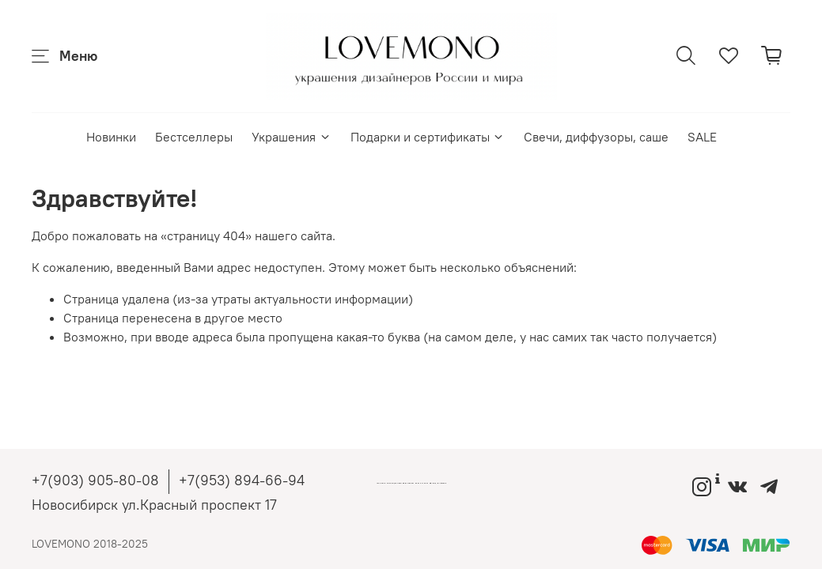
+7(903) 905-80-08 (95, 480)
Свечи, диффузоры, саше (596, 137)
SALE (702, 137)
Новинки (111, 137)
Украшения (291, 137)
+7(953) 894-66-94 (242, 480)
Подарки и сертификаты (427, 137)
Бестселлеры (194, 137)
